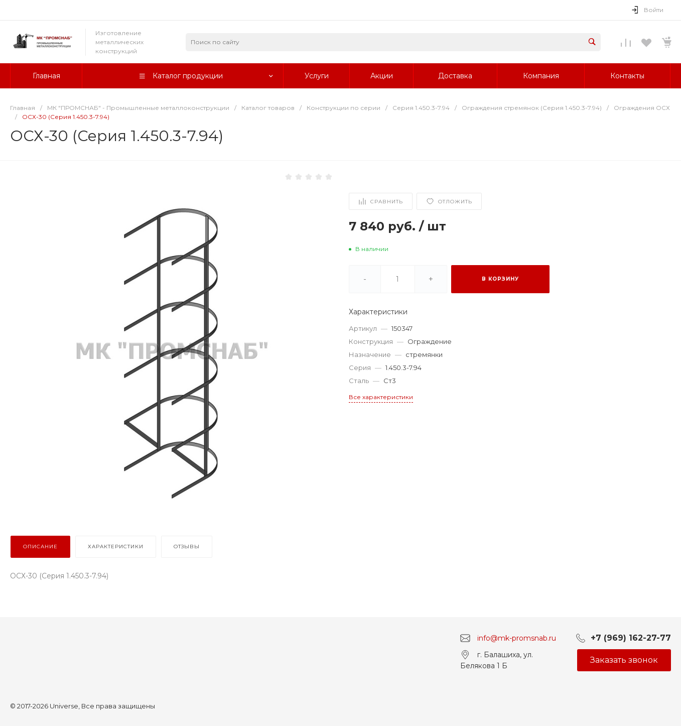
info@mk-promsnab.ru (516, 637)
